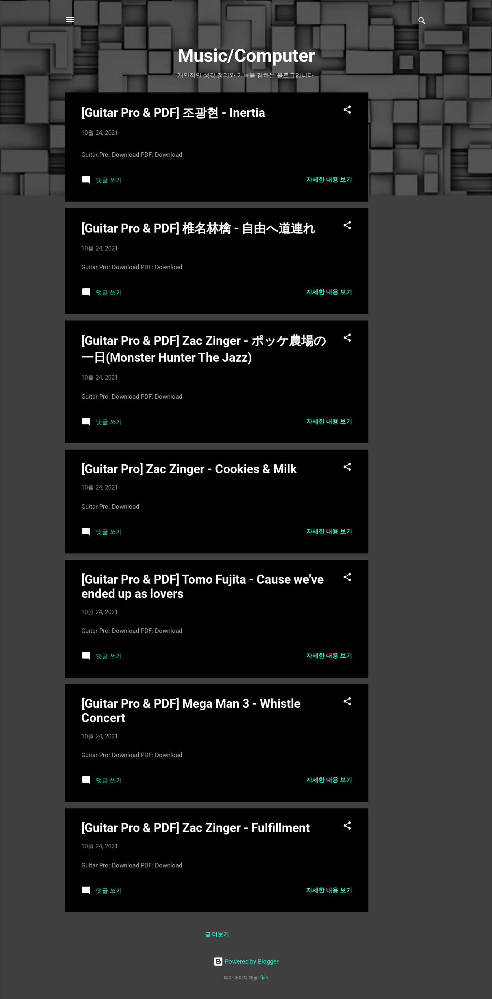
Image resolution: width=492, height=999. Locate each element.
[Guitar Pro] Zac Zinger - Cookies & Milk (189, 469)
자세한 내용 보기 (329, 179)
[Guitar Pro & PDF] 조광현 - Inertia (173, 112)
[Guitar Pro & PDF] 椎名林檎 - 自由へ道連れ (198, 228)
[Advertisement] (401, 214)
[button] (347, 111)
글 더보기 (217, 934)
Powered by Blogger (246, 961)
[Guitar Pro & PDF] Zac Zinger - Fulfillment (195, 828)
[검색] (422, 22)
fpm (264, 977)
